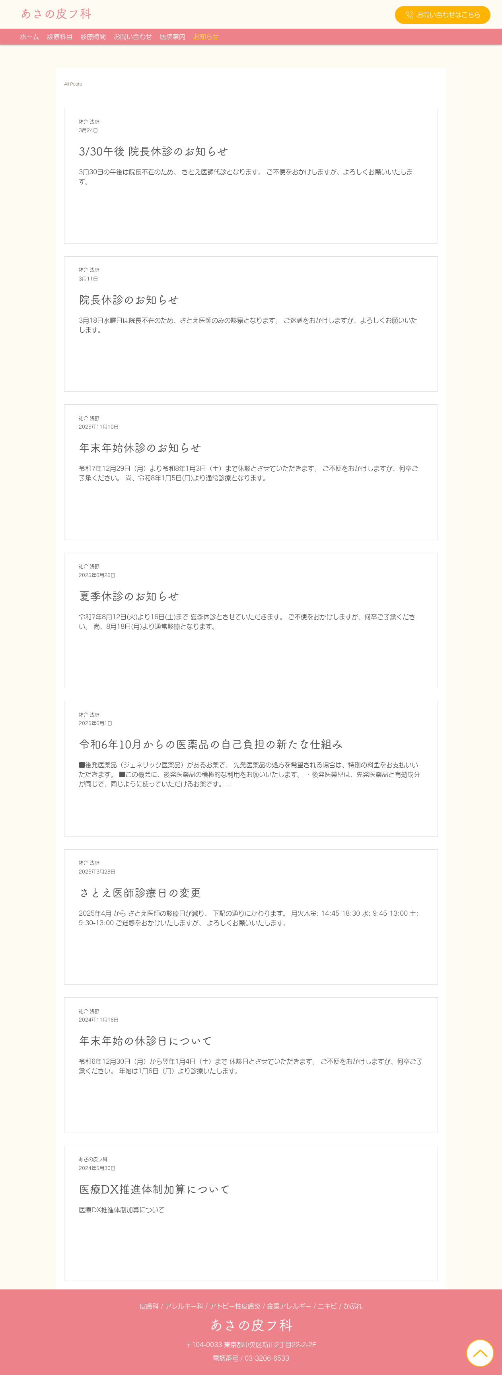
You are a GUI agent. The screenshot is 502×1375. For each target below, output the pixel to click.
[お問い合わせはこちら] (442, 15)
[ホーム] (480, 1353)
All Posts (73, 84)
